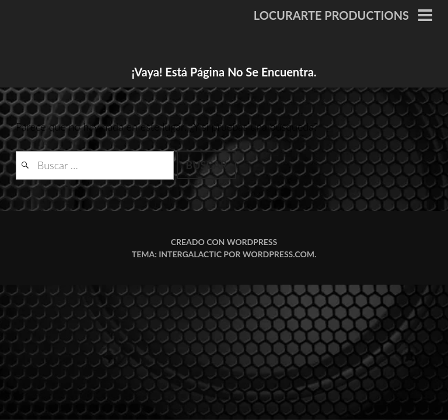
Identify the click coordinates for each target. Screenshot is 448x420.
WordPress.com (278, 254)
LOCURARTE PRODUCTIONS (331, 15)
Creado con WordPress (224, 242)
